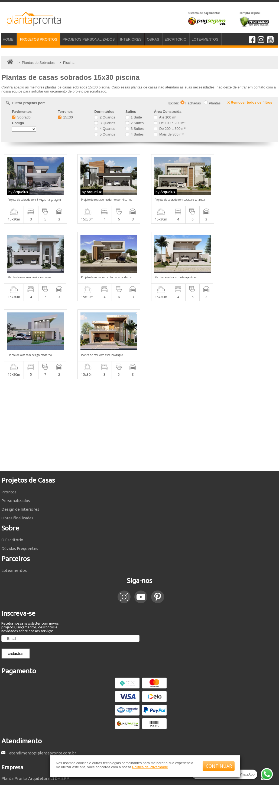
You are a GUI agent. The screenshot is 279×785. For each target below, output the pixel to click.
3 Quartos (104, 123)
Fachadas (190, 103)
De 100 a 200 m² (169, 123)
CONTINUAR (219, 766)
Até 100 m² (165, 117)
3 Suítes (134, 129)
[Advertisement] (139, 347)
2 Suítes (134, 123)
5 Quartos (104, 134)
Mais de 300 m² (168, 134)
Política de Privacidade (150, 767)
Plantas (212, 103)
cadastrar (16, 576)
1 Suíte (133, 117)
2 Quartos (104, 117)
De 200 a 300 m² (169, 129)
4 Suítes (134, 134)
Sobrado (21, 117)
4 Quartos (104, 129)
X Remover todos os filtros (250, 102)
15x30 (65, 117)
